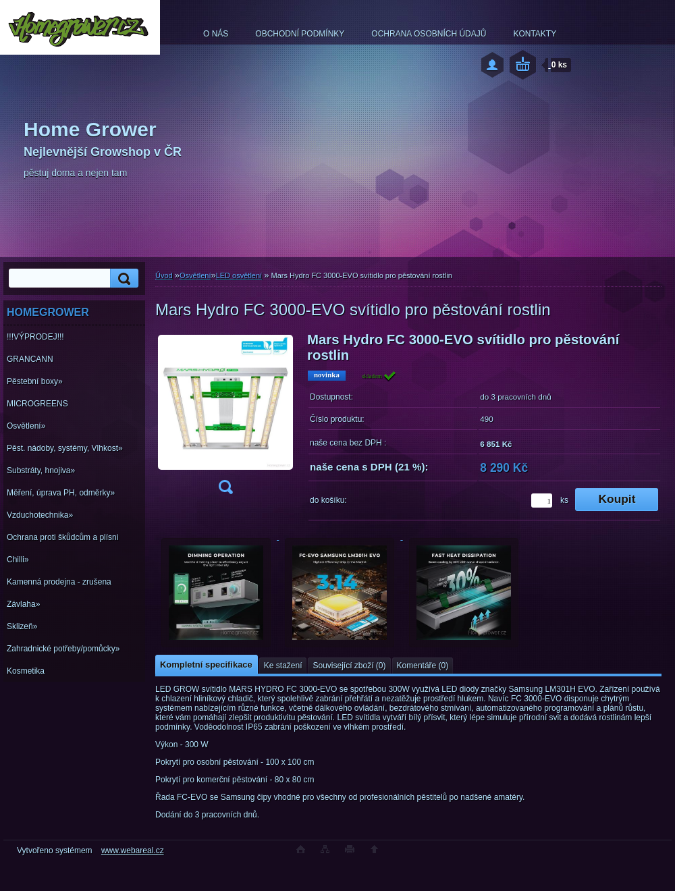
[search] (122, 278)
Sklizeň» (22, 626)
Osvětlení (195, 275)
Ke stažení (283, 665)
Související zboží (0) (349, 665)
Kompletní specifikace (206, 664)
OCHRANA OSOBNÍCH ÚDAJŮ (428, 33)
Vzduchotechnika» (40, 515)
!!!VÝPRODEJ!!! (35, 337)
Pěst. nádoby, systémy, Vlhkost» (65, 448)
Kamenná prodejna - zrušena (59, 582)
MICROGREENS (37, 403)
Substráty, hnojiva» (41, 470)
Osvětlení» (26, 426)
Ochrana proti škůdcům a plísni (62, 537)
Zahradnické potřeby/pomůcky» (63, 648)
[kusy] (541, 500)
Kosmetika (26, 671)
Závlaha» (23, 604)
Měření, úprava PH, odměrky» (61, 492)
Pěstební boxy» (35, 381)
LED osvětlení (239, 275)
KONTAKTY (534, 33)
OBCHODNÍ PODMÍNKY (299, 33)
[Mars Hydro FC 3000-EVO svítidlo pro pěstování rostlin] (225, 417)
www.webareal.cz (132, 850)
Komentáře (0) (423, 665)
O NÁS (215, 33)
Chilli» (18, 559)
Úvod (164, 275)
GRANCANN (30, 359)
